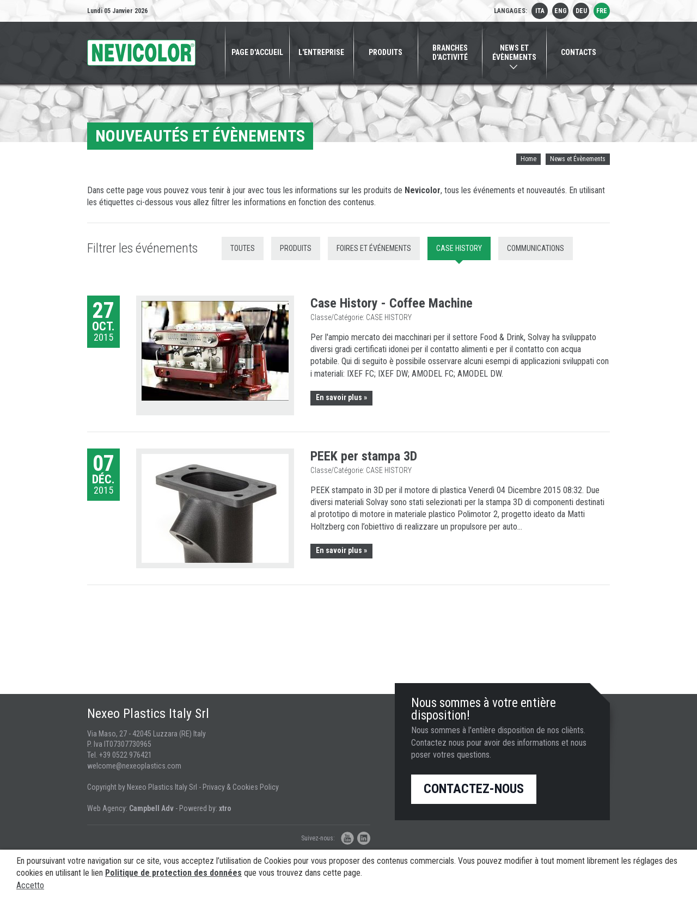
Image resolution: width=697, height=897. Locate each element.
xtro (225, 808)
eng (560, 11)
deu (581, 11)
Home (528, 159)
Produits (295, 248)
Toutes (242, 248)
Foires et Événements (374, 248)
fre (601, 11)
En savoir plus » (341, 397)
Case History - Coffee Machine (391, 303)
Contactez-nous (474, 788)
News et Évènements (578, 159)
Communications (535, 248)
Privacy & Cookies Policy (241, 787)
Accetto (30, 885)
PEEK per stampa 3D (363, 456)
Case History (459, 248)
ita (540, 11)
